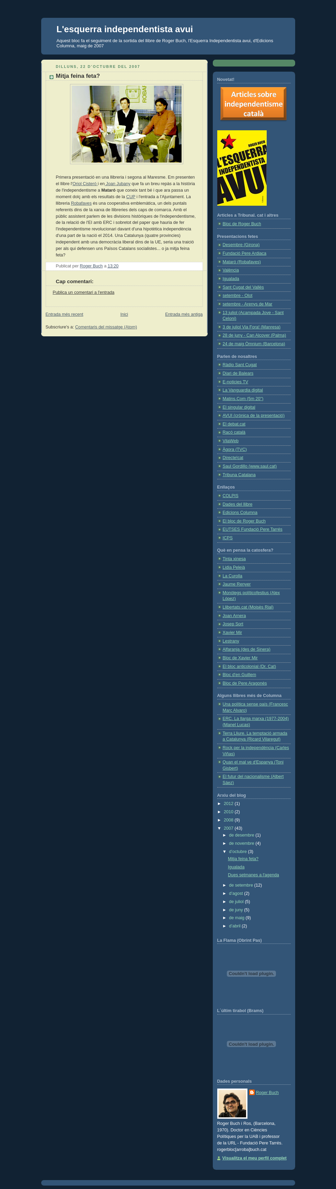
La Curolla (232, 576)
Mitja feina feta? (243, 858)
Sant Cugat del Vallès (243, 287)
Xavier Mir (232, 632)
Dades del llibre (238, 504)
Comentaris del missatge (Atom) (106, 327)
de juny (236, 910)
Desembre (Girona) (241, 244)
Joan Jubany (117, 183)
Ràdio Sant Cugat (240, 364)
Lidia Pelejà (234, 567)
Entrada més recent (64, 314)
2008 (229, 820)
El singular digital (239, 407)
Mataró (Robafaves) (242, 262)
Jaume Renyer (237, 584)
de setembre (241, 885)
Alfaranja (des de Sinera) (246, 649)
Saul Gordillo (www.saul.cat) (250, 466)
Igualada (231, 278)
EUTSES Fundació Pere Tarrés (252, 529)
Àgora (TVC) (235, 449)
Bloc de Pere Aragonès (245, 683)
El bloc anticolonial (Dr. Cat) (249, 666)
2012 (229, 803)
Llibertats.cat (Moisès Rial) (248, 607)
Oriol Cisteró (85, 183)
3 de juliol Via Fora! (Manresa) (252, 327)
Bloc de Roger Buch (242, 223)
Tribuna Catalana (239, 474)
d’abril (235, 926)
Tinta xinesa (234, 558)
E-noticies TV (235, 382)
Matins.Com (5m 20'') (243, 398)
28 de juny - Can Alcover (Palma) (254, 335)
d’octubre (238, 851)
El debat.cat (234, 424)
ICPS (228, 538)
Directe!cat (233, 457)
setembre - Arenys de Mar (248, 304)
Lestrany (231, 641)
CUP (130, 196)
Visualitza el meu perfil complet (254, 1158)
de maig (237, 917)
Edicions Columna (240, 512)
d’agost (236, 893)
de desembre (242, 835)
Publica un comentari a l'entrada (84, 292)
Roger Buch (267, 1092)
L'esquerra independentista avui (125, 29)
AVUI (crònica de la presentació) (254, 415)
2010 (229, 811)
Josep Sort (233, 624)
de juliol (237, 901)
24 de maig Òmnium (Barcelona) (254, 343)
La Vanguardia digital (243, 390)
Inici (124, 314)
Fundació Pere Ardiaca (245, 253)
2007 (229, 828)
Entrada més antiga (183, 314)
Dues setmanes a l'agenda (253, 875)
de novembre (242, 843)
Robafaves (81, 203)
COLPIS (231, 495)
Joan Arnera (234, 615)
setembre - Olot (238, 295)
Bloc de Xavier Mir (240, 658)
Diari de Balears (238, 373)
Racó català (234, 432)
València (231, 270)
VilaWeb (231, 441)
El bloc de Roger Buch (244, 521)
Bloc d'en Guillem (239, 674)
